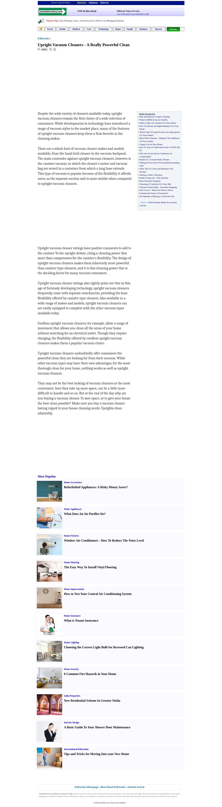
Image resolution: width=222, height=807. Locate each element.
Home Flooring (71, 562)
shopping (42, 796)
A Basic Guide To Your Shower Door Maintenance (97, 727)
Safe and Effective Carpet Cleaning (154, 116)
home (119, 794)
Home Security (71, 669)
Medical (76, 29)
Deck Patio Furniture (148, 138)
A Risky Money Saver (111, 487)
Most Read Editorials (113, 787)
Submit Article (135, 787)
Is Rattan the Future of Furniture (153, 193)
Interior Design (71, 722)
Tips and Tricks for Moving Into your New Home (96, 754)
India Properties (72, 695)
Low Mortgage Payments (113, 20)
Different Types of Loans (128, 11)
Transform (101, 796)
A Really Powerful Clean (108, 44)
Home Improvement (74, 589)
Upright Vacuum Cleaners (61, 44)
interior (111, 796)
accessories (106, 794)
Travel (50, 29)
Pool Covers (144, 190)
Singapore (81, 2)
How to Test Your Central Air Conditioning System (98, 594)
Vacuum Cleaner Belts (149, 187)
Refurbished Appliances (80, 487)
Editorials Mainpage (87, 787)
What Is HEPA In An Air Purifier (153, 120)
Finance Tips (52, 20)
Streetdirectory (104, 803)
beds (66, 796)
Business (143, 29)
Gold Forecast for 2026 (90, 20)
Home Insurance (72, 615)
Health (62, 29)
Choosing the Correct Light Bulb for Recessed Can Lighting (104, 647)
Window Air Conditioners (81, 540)
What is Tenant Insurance (81, 620)
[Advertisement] (69, 82)
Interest (158, 29)
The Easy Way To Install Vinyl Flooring (90, 567)
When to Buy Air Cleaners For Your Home (157, 123)
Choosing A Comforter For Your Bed (155, 184)
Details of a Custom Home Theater (154, 159)
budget (139, 794)
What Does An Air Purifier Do (84, 513)
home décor (155, 794)
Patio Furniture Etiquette (150, 181)
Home (118, 29)
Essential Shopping (168, 187)
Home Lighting (71, 642)
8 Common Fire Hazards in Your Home (90, 674)
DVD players (74, 796)
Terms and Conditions (118, 803)
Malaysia (104, 2)
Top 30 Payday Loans (68, 20)
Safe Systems (162, 178)
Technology (103, 29)
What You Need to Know (162, 190)
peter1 (44, 49)
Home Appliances (73, 509)
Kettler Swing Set (147, 178)
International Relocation (76, 749)
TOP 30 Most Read (86, 11)
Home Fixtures (71, 535)
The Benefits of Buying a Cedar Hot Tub (156, 196)
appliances (167, 794)
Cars (89, 29)
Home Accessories (73, 482)
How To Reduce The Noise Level (122, 540)
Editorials (43, 38)
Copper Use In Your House (151, 144)
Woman (173, 29)
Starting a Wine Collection (150, 175)
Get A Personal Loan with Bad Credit (133, 14)
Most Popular (47, 476)
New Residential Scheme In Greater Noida (92, 700)
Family (130, 29)
